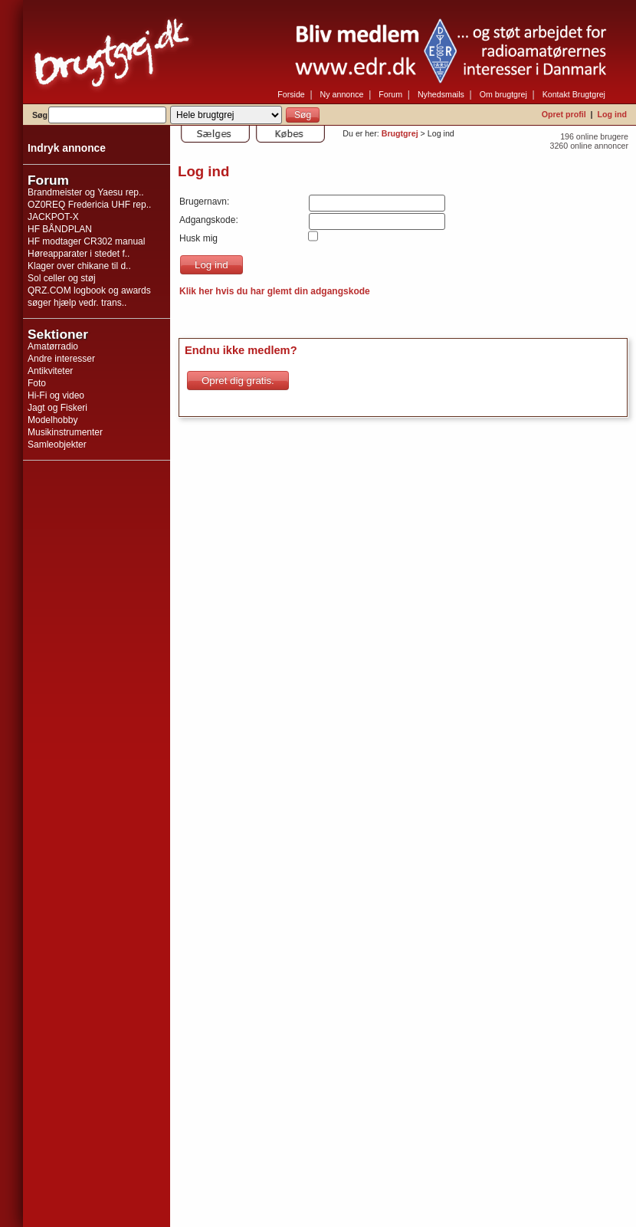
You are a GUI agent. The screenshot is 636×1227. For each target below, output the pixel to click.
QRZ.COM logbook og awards (89, 290)
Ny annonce (342, 94)
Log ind (612, 114)
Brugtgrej (400, 133)
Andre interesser (61, 358)
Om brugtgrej (503, 94)
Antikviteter (50, 371)
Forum (390, 94)
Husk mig (198, 238)
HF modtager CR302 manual (86, 241)
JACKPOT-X (53, 217)
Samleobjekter (57, 444)
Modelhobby (52, 420)
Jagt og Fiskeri (57, 407)
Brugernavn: (204, 201)
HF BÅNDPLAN (60, 229)
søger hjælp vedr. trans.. (77, 302)
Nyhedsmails (441, 94)
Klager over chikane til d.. (79, 266)
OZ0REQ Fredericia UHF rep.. (89, 204)
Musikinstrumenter (65, 432)
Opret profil (564, 114)
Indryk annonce (67, 148)
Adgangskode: (208, 220)
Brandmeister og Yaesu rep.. (86, 192)
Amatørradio (53, 346)
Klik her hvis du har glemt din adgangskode (274, 291)
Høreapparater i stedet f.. (78, 253)
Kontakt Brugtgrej (574, 94)
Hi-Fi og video (56, 395)
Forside (291, 94)
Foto (37, 383)
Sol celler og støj (62, 278)
